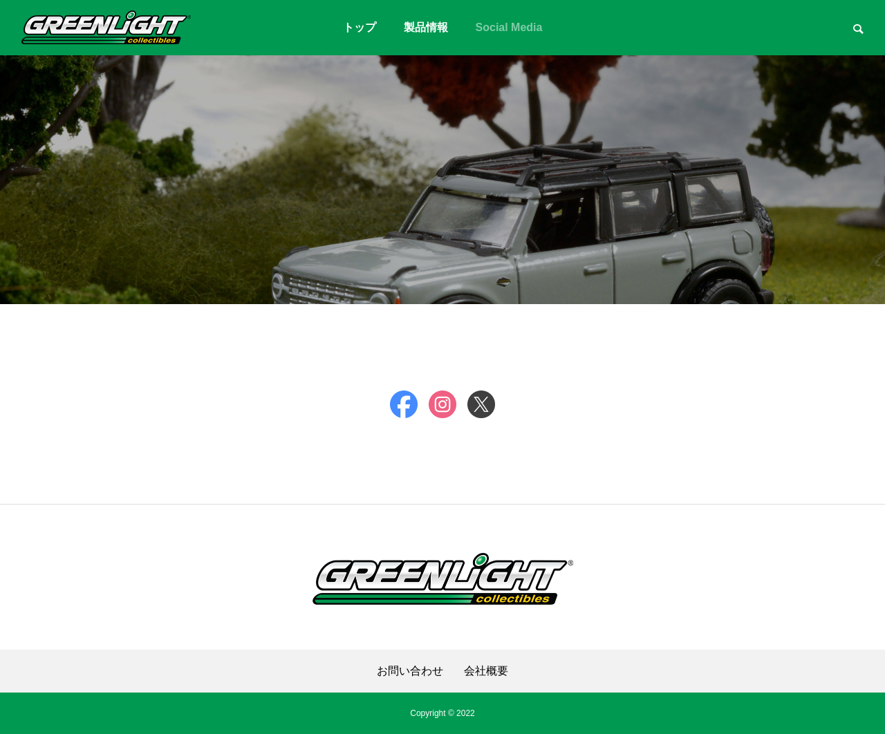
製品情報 (426, 27)
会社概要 (486, 671)
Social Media (509, 27)
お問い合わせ (410, 671)
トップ (359, 27)
